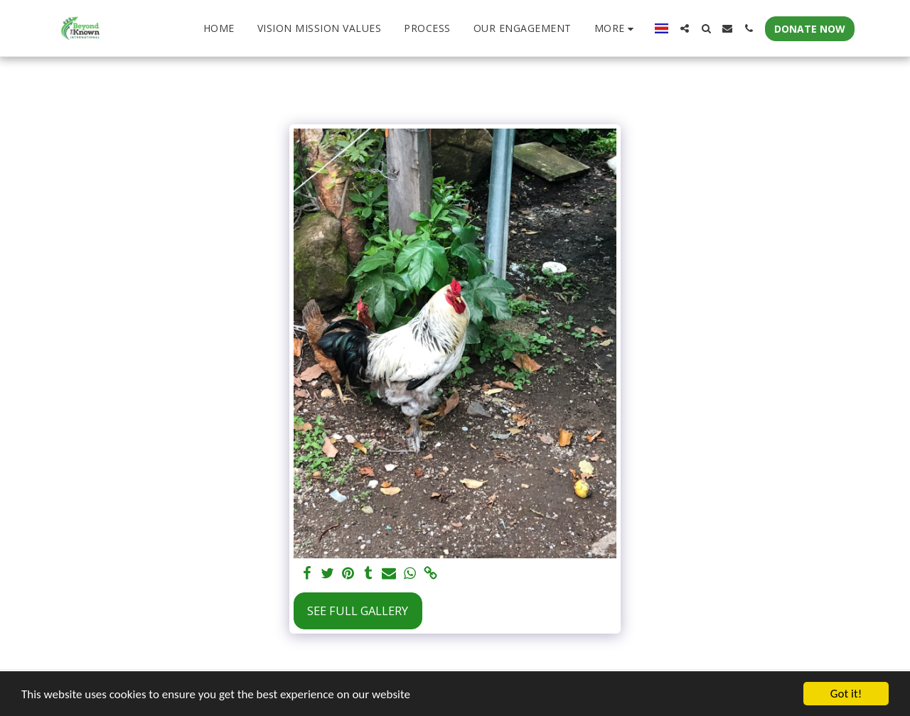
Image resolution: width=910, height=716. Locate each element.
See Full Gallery (357, 610)
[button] (685, 28)
